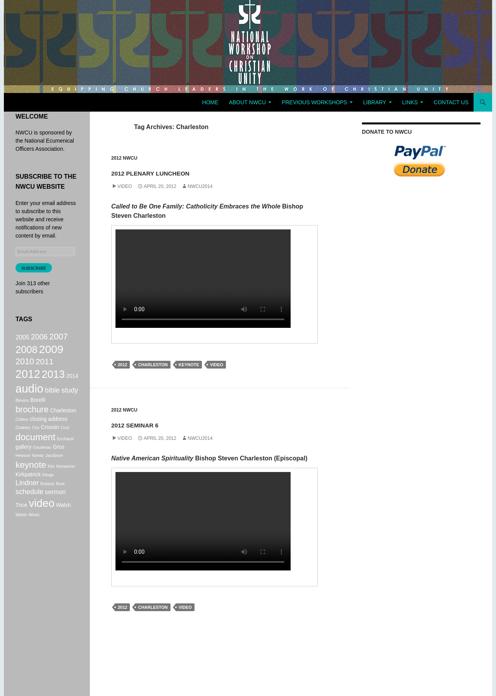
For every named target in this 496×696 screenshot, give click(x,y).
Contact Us (451, 102)
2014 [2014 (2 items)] (72, 383)
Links (410, 102)
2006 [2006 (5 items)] (39, 337)
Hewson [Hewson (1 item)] (23, 469)
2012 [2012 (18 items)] (28, 381)
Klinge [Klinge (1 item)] (48, 490)
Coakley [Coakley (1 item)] (23, 439)
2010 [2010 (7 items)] (25, 366)
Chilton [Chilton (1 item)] (22, 431)
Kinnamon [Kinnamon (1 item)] (65, 481)
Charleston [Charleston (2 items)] (63, 422)
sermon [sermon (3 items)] (55, 509)
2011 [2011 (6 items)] (44, 366)
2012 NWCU (124, 158)
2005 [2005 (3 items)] (22, 337)
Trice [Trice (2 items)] (22, 525)
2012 (122, 364)
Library (374, 102)
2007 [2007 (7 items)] (58, 337)
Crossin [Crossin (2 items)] (50, 439)
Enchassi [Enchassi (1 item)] (65, 451)
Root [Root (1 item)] (60, 500)
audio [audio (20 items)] (29, 397)
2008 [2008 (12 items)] (27, 352)
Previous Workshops (314, 102)
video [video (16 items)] (41, 523)
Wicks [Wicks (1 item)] (33, 536)
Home (210, 102)
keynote (189, 364)
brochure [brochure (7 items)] (32, 421)
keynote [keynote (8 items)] (31, 479)
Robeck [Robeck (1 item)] (47, 500)
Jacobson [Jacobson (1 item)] (54, 469)
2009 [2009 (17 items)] (51, 352)
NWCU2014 (200, 186)
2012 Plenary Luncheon (194, 171)
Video (124, 186)
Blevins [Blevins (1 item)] (22, 410)
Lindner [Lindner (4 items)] (27, 499)
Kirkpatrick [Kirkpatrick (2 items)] (28, 490)
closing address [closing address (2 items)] (48, 431)
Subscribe (33, 268)
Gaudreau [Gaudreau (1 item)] (42, 461)
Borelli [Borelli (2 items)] (37, 410)
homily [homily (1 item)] (38, 469)
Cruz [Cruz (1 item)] (64, 439)
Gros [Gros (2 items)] (58, 461)
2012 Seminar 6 (161, 423)
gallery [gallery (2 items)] (23, 461)
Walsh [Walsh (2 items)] (63, 525)
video (216, 364)
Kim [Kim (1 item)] (51, 481)
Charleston (152, 364)
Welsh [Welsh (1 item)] (21, 536)
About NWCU (247, 102)
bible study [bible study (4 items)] (61, 399)
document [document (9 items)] (35, 450)
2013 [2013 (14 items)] (53, 381)
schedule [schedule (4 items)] (29, 510)
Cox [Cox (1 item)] (35, 439)
